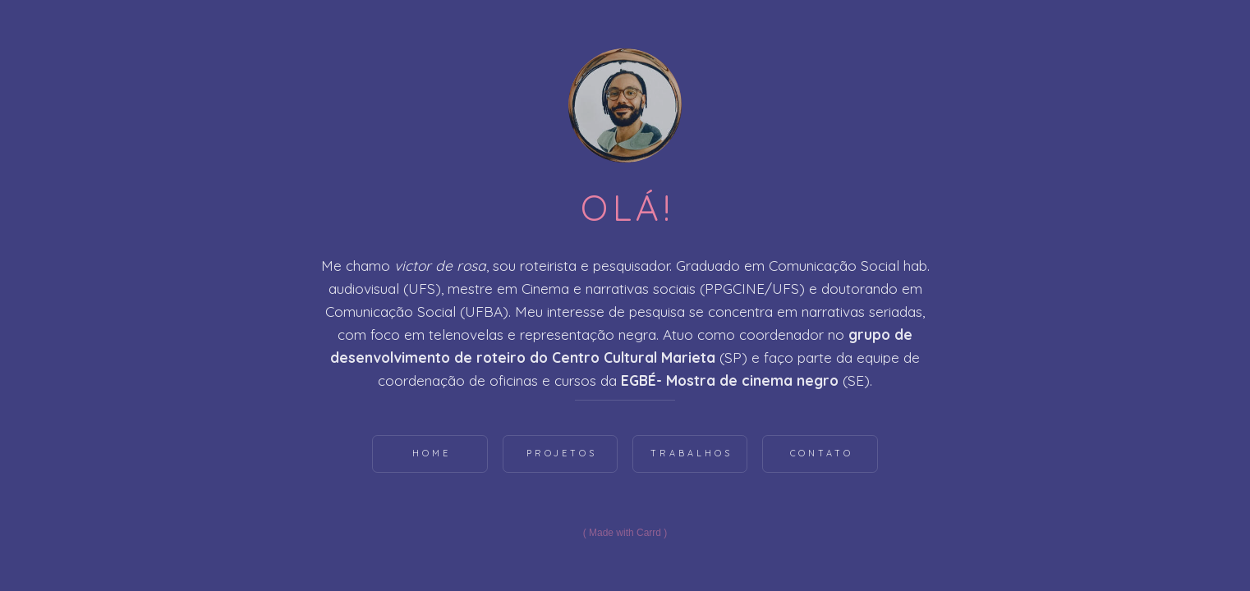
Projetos (561, 453)
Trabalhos (691, 453)
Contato (821, 453)
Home (431, 453)
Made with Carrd (625, 532)
